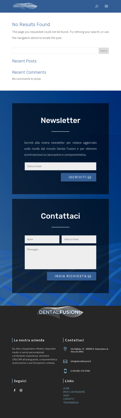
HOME (66, 388)
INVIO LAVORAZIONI (74, 391)
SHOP (66, 395)
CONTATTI (68, 398)
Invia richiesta (71, 276)
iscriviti (78, 177)
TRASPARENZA (71, 402)
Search (103, 50)
